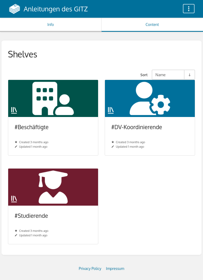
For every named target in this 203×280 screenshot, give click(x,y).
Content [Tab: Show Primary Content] (152, 24)
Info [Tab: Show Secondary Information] (50, 24)
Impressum (115, 268)
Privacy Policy (90, 268)
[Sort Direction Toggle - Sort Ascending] (189, 74)
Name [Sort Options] (160, 74)
